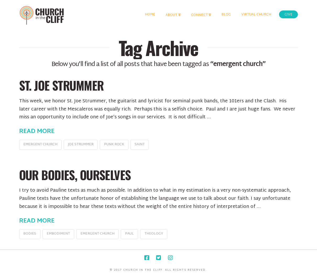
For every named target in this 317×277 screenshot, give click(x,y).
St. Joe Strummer (61, 85)
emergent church (40, 144)
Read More (36, 132)
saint (140, 144)
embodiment (58, 234)
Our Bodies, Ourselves (75, 175)
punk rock (114, 144)
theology (153, 234)
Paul (129, 234)
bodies (29, 234)
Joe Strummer (81, 144)
